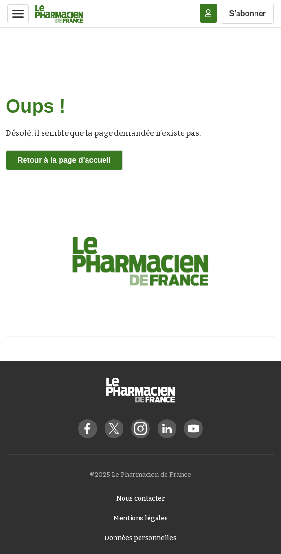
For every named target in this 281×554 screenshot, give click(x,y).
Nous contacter (140, 498)
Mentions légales (141, 518)
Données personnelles (140, 538)
